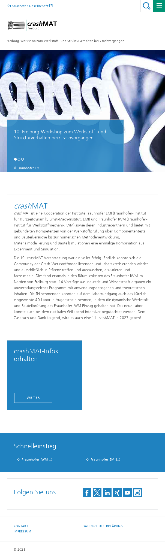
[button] (15, 159)
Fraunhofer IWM (35, 459)
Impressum (22, 531)
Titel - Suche (146, 6)
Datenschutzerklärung (103, 526)
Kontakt (21, 526)
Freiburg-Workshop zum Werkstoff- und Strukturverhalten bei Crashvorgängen (65, 41)
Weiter (33, 398)
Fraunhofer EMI (103, 459)
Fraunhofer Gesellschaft (29, 6)
